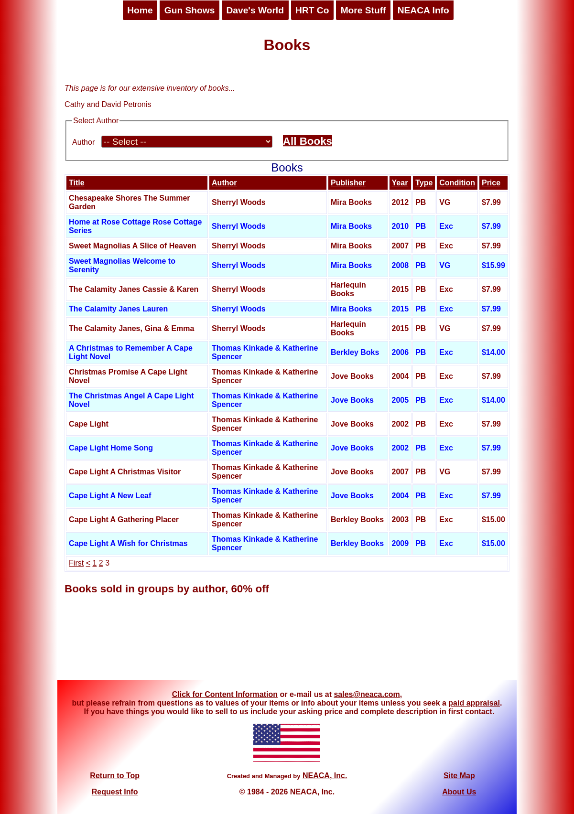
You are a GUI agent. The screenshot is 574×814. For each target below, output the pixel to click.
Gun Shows (189, 10)
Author (83, 142)
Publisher (348, 183)
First (76, 563)
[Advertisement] (287, 644)
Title (77, 183)
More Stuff (363, 10)
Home (139, 10)
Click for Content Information (225, 694)
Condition (457, 183)
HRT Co (312, 10)
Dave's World (254, 10)
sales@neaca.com (367, 694)
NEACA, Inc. (325, 775)
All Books (307, 141)
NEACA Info (423, 10)
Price (491, 183)
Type (424, 183)
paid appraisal (474, 703)
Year (400, 183)
